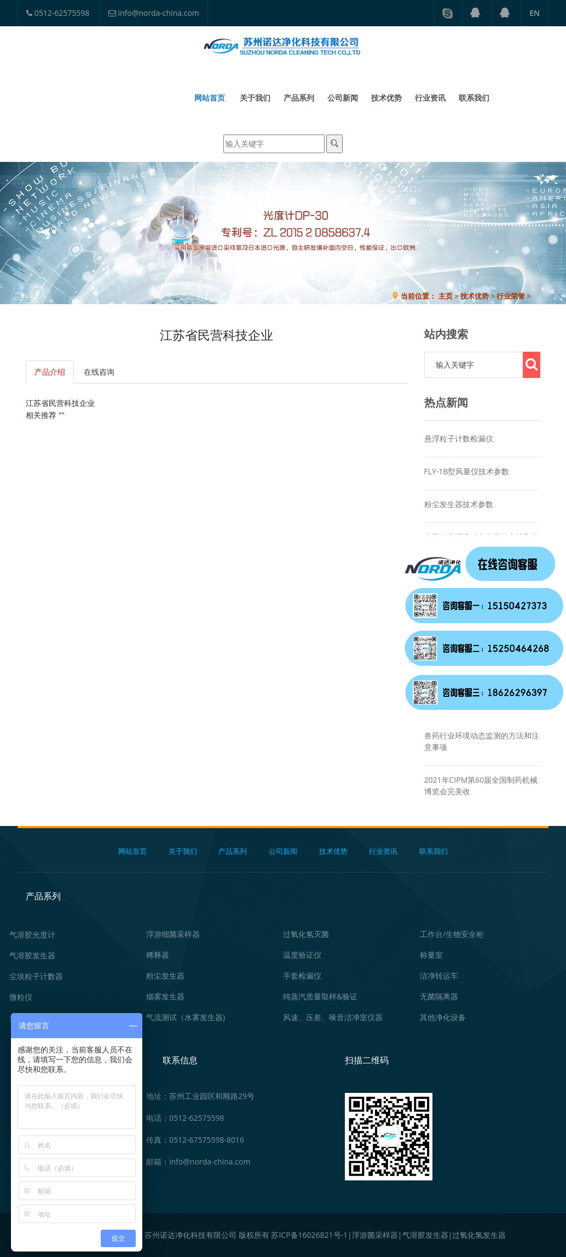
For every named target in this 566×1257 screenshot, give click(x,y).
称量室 (431, 955)
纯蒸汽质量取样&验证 (320, 996)
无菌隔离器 (439, 996)
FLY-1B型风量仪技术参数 (467, 471)
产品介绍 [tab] (49, 371)
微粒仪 (20, 997)
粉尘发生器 (165, 975)
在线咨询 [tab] (99, 371)
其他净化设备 (443, 1017)
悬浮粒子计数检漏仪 (458, 438)
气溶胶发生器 (32, 955)
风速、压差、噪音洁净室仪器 (333, 1017)
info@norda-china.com (153, 13)
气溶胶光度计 (32, 934)
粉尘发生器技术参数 (458, 504)
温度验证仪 (302, 955)
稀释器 (157, 955)
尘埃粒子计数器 (36, 976)
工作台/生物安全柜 (452, 934)
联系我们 (474, 97)
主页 (445, 296)
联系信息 (180, 1060)
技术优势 (386, 97)
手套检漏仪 (302, 975)
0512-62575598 (57, 13)
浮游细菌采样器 (173, 934)
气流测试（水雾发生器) (185, 1017)
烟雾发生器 (165, 996)
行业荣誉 (510, 296)
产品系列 (299, 97)
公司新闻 (342, 97)
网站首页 (209, 97)
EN (534, 13)
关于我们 (255, 97)
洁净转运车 (439, 975)
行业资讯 (430, 97)
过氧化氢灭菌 (306, 934)
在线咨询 (532, 487)
